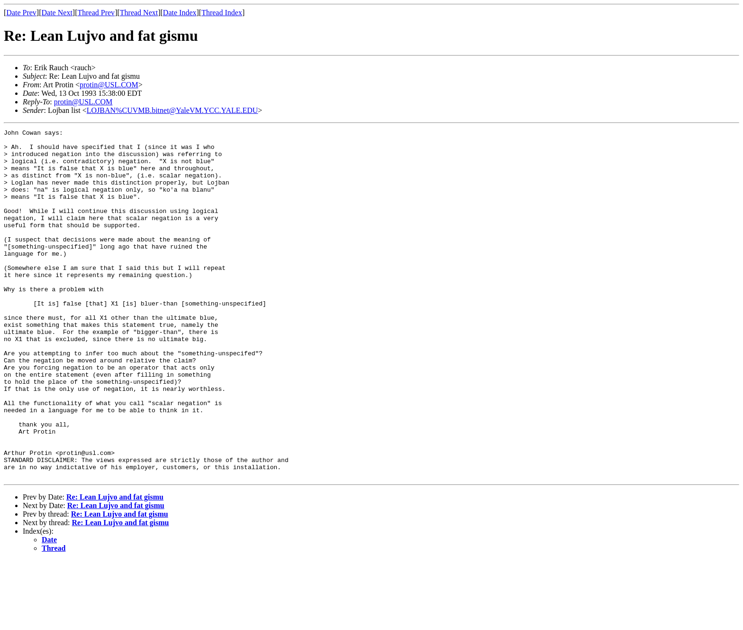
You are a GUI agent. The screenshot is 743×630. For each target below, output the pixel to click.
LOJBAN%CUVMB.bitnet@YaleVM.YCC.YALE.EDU (172, 110)
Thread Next (139, 13)
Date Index (180, 13)
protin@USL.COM (109, 85)
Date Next (57, 13)
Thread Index (221, 13)
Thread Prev (96, 13)
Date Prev (21, 13)
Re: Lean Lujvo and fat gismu (114, 567)
